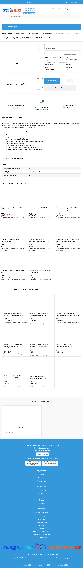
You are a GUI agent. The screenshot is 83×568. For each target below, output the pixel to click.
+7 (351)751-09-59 (29, 8)
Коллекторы (41, 519)
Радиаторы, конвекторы (41, 531)
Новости (41, 494)
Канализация (41, 516)
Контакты (41, 503)
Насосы (41, 528)
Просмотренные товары (41, 401)
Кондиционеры (41, 522)
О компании (41, 490)
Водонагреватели (41, 513)
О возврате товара (68, 45)
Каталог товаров (41, 27)
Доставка (41, 478)
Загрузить (69, 64)
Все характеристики (70, 54)
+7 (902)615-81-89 (29, 10)
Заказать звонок (29, 13)
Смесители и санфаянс (41, 534)
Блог (41, 497)
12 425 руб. (9, 432)
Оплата (41, 475)
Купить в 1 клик (60, 88)
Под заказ (39, 91)
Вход (66, 2)
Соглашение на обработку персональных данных (41, 554)
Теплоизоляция (41, 538)
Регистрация (74, 2)
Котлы (41, 525)
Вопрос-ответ (41, 481)
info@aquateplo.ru (42, 448)
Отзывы (41, 500)
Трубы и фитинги (41, 541)
